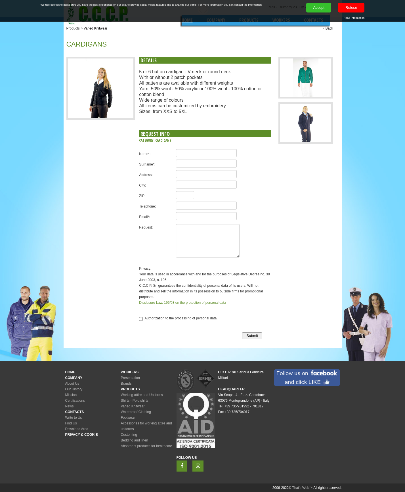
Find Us (71, 423)
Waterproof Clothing (136, 412)
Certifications (75, 401)
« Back (328, 28)
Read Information (354, 17)
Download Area (76, 429)
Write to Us (73, 418)
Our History (74, 389)
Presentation (130, 378)
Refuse (351, 7)
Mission (71, 395)
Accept (318, 7)
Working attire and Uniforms (142, 395)
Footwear (128, 418)
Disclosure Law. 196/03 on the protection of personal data (182, 303)
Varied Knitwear (96, 28)
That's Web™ (302, 488)
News (69, 406)
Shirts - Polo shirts (134, 401)
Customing (129, 435)
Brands (126, 384)
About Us (72, 384)
